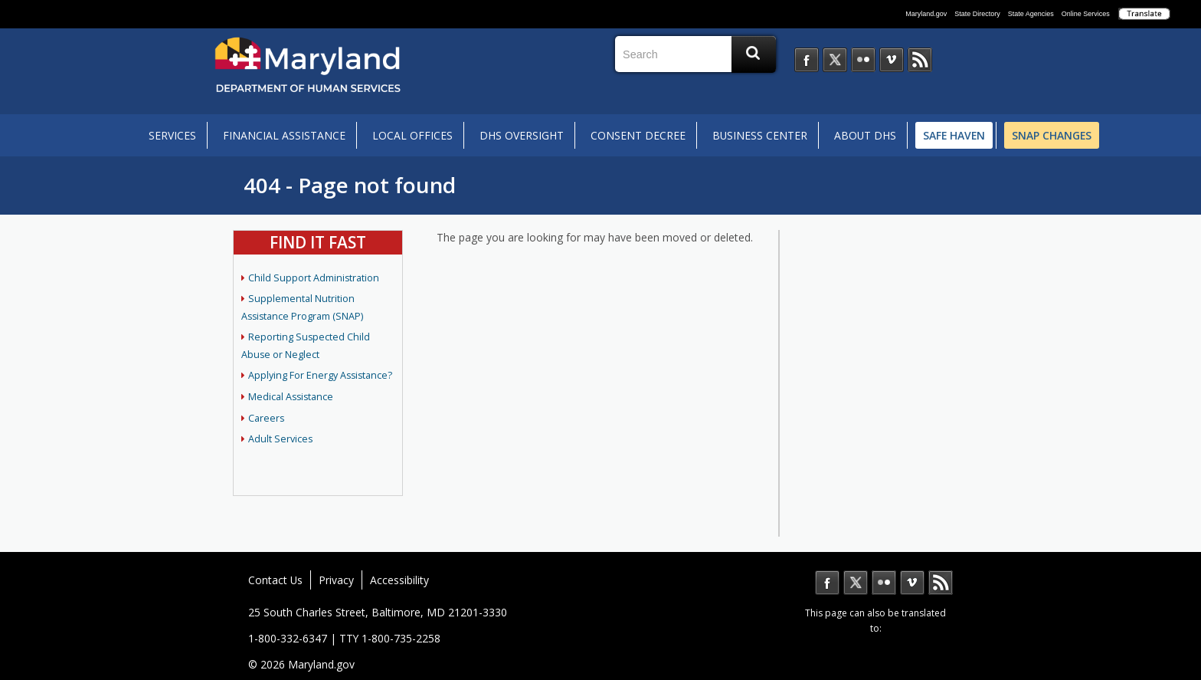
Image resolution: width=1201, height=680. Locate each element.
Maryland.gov (926, 14)
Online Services (1086, 14)
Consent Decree (638, 135)
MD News (940, 582)
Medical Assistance (290, 396)
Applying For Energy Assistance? (320, 375)
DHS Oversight (521, 135)
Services (172, 135)
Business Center (759, 135)
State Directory (977, 14)
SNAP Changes (1051, 135)
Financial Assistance (284, 135)
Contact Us (275, 580)
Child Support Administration (313, 277)
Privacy (336, 580)
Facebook (827, 582)
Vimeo (912, 582)
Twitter (855, 582)
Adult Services (280, 438)
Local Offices (412, 135)
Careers (266, 418)
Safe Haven (954, 135)
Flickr (884, 582)
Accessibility (399, 580)
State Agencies (1031, 14)
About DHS (865, 135)
